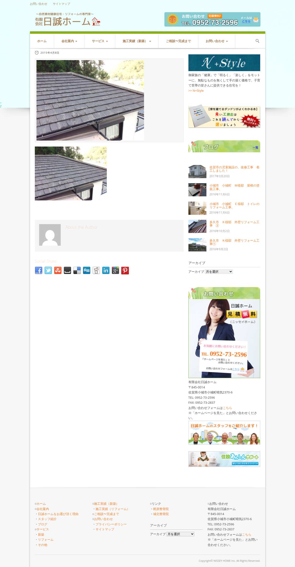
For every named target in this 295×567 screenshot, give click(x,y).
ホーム (42, 41)
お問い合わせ (38, 4)
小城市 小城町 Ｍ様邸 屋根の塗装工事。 (234, 187)
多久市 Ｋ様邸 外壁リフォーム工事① (234, 242)
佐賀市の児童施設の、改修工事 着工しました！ (234, 168)
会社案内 (69, 41)
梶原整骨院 (161, 509)
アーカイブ (196, 271)
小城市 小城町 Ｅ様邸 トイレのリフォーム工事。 (234, 205)
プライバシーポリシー (111, 524)
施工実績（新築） (137, 41)
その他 (42, 545)
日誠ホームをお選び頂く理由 (58, 514)
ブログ (42, 524)
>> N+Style (196, 90)
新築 (41, 534)
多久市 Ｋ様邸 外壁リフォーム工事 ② (234, 223)
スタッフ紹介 (47, 519)
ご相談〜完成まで (178, 41)
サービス (100, 41)
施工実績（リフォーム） (113, 509)
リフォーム (46, 539)
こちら (227, 408)
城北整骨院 (161, 514)
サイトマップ (61, 4)
